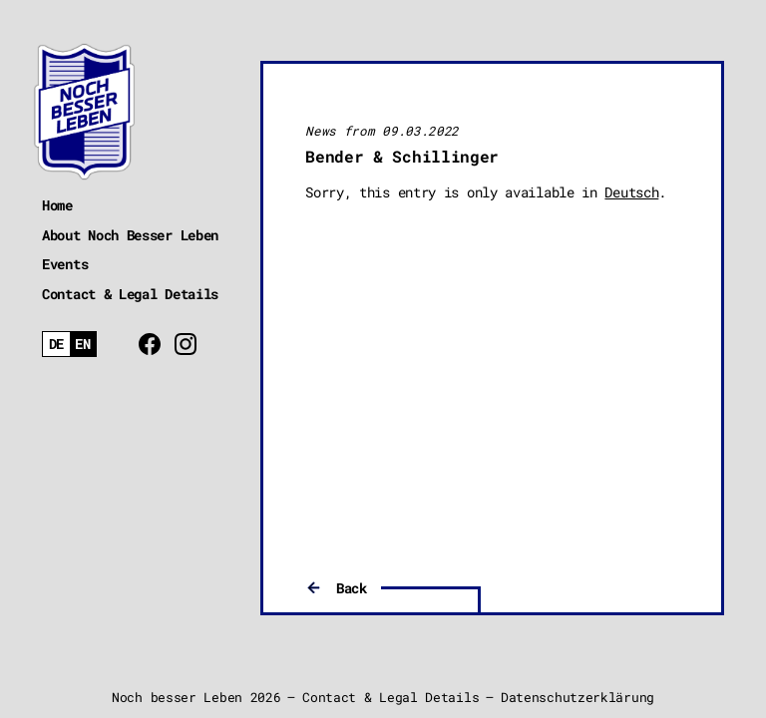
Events (65, 263)
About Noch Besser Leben (130, 234)
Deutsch (631, 191)
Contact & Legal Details (130, 293)
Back (351, 587)
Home (57, 204)
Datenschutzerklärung (577, 697)
